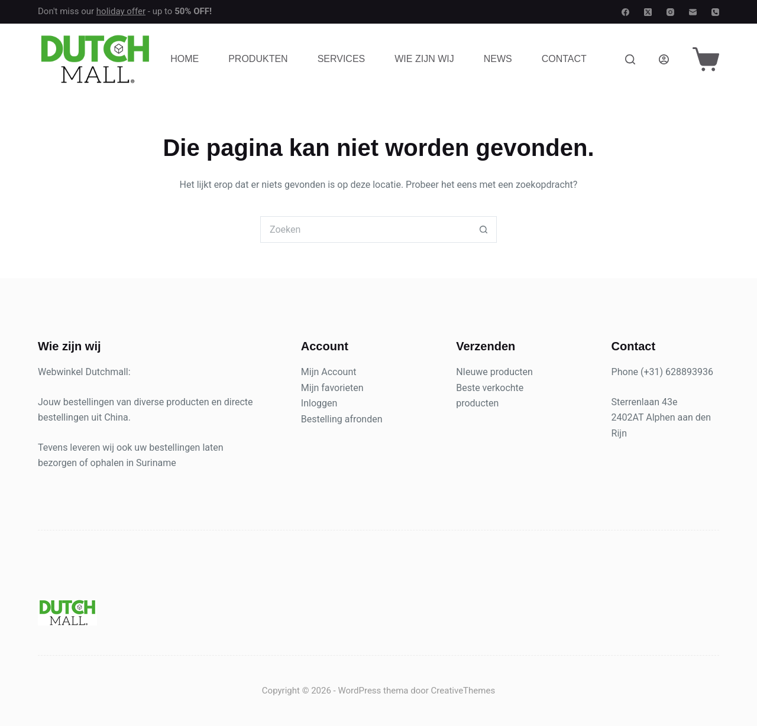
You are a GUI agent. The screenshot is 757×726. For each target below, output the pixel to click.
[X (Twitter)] (648, 12)
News (498, 59)
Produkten (257, 59)
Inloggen (319, 403)
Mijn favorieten (332, 387)
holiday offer (120, 11)
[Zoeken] (630, 59)
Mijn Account (329, 371)
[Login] (664, 59)
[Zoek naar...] (365, 229)
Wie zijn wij (424, 59)
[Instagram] (670, 12)
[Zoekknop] (483, 229)
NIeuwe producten (494, 371)
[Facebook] (625, 12)
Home (184, 59)
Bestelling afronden (342, 419)
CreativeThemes (463, 690)
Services (341, 59)
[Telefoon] (715, 12)
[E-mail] (693, 12)
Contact (564, 59)
